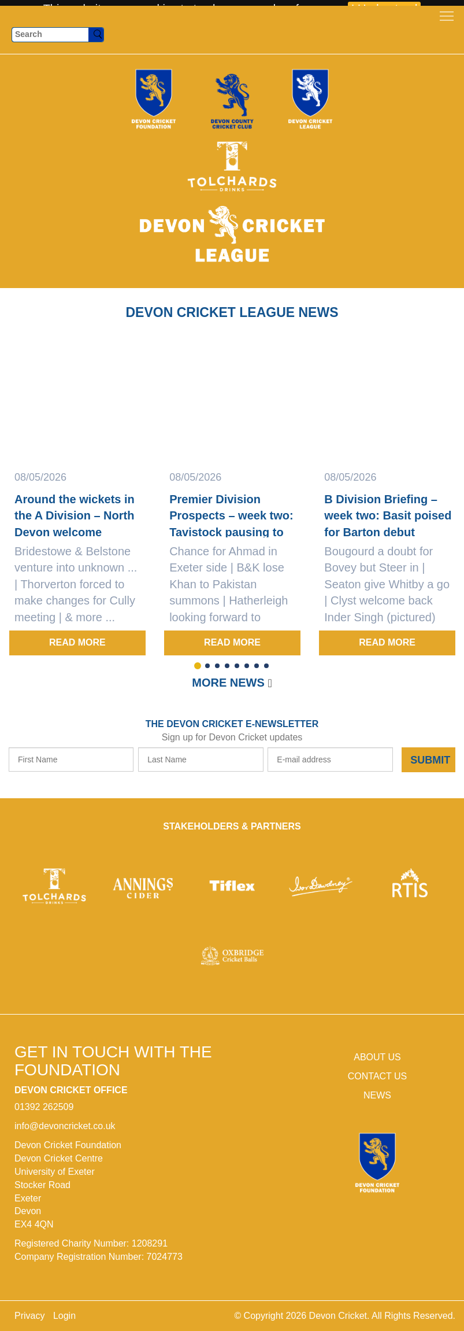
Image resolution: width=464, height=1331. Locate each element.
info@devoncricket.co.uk (65, 1126)
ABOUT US (377, 1057)
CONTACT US (377, 1076)
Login (64, 1316)
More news (228, 682)
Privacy (29, 1316)
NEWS (377, 1095)
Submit (430, 760)
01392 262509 (43, 1107)
